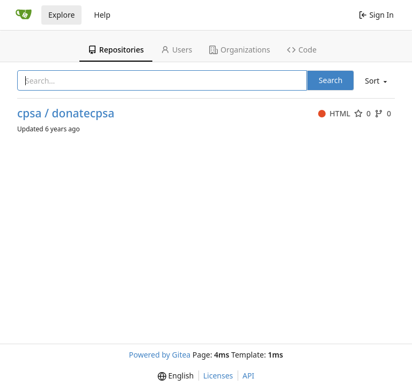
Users (176, 49)
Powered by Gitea (159, 355)
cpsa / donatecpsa (65, 113)
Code (302, 49)
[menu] (375, 81)
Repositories (116, 49)
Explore (61, 15)
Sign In (376, 15)
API (248, 375)
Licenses (218, 375)
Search (330, 80)
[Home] (24, 15)
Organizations (239, 49)
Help (102, 15)
